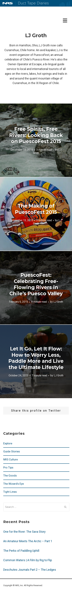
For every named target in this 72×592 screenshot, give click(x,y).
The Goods (10, 475)
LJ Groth (58, 301)
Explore (7, 443)
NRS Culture (10, 459)
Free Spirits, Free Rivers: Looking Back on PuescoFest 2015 (36, 135)
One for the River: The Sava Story (24, 531)
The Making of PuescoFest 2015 (36, 209)
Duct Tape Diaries (32, 3)
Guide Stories (11, 451)
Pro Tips (8, 467)
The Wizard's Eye (13, 483)
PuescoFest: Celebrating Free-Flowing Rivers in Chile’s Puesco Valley (36, 284)
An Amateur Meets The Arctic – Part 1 (27, 541)
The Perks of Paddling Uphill (21, 550)
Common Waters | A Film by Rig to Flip (27, 560)
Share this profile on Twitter (36, 410)
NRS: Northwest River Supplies (8, 3)
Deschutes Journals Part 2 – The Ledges (29, 569)
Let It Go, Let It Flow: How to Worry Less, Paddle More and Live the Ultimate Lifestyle (36, 358)
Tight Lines (10, 491)
